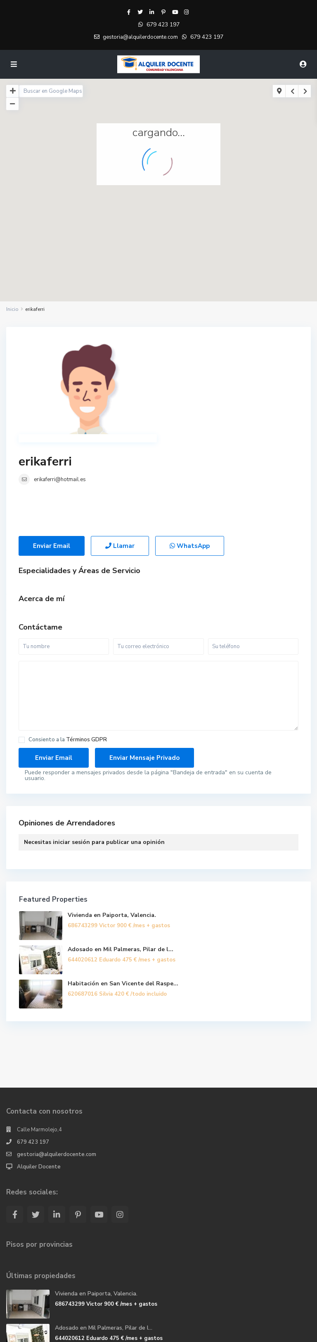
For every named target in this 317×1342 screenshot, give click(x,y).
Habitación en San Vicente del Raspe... (123, 901)
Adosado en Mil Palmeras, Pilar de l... (120, 867)
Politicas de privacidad (224, 1331)
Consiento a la (67, 657)
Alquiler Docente (39, 1084)
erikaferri (185, 347)
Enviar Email (51, 463)
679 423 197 (163, 24)
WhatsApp (190, 463)
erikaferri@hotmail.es (200, 365)
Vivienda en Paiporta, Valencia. (112, 833)
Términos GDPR (86, 657)
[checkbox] (22, 657)
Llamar (120, 463)
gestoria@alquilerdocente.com (56, 1072)
